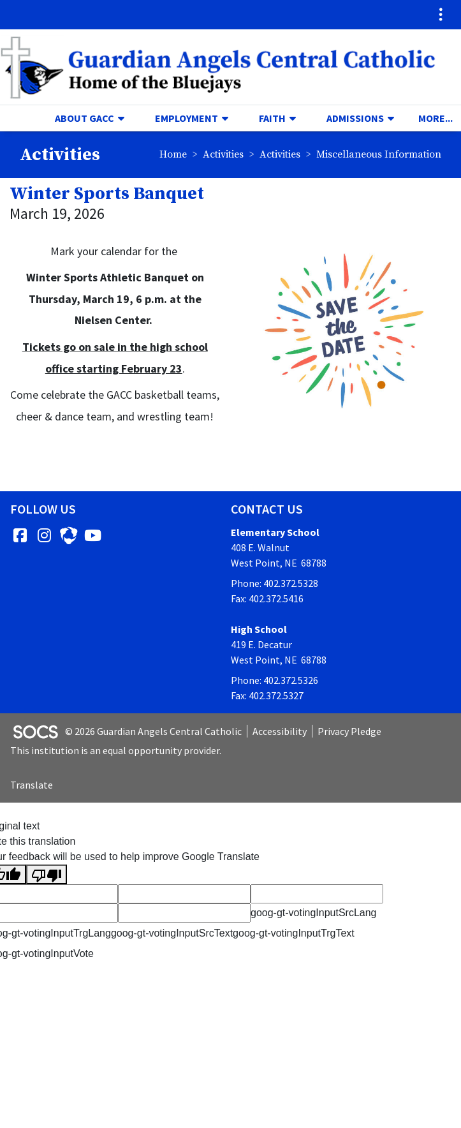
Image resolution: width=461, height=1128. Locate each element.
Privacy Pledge (349, 731)
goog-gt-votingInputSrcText (172, 933)
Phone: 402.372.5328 (274, 583)
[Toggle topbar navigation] (440, 14)
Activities (223, 154)
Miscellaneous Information (378, 154)
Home (173, 154)
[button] (126, 118)
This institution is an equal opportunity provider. (115, 750)
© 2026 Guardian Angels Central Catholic (153, 731)
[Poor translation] (46, 874)
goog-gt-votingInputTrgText (294, 933)
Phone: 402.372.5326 (274, 680)
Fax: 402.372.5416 (267, 598)
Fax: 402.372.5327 (267, 695)
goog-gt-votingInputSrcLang (313, 912)
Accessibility (279, 731)
